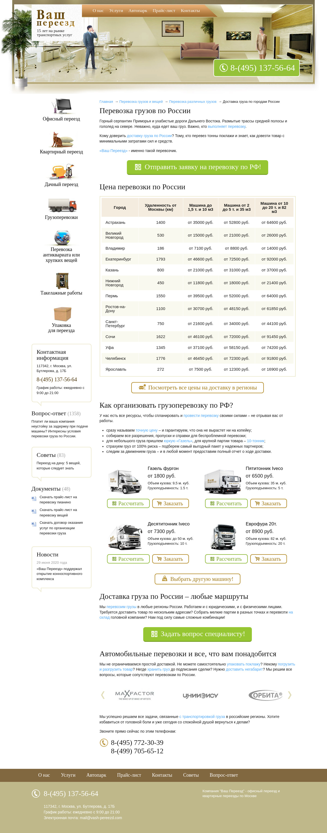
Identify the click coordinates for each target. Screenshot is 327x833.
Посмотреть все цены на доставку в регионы (202, 387)
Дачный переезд (61, 184)
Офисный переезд (61, 119)
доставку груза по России (149, 136)
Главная (106, 102)
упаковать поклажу (244, 664)
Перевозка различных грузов (192, 102)
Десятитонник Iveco (169, 524)
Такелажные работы (61, 293)
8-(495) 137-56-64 (262, 68)
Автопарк (138, 10)
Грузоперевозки (61, 217)
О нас (98, 10)
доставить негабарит (244, 669)
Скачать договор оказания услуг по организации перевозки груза (61, 528)
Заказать (173, 503)
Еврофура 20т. (261, 524)
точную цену (147, 430)
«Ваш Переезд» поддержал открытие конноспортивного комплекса (59, 574)
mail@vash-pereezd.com (101, 818)
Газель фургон (163, 468)
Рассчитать (131, 503)
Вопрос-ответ (49, 413)
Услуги (116, 10)
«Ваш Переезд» (114, 150)
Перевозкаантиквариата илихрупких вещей (61, 255)
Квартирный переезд (61, 151)
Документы (46, 488)
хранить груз (158, 669)
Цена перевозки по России (142, 186)
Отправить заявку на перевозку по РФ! (203, 167)
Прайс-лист (164, 10)
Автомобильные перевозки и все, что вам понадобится (188, 653)
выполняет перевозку (227, 126)
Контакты (190, 10)
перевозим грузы (121, 607)
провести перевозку (201, 415)
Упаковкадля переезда (61, 328)
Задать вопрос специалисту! (203, 634)
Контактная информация (53, 354)
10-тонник (255, 441)
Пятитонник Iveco (264, 468)
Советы (46, 454)
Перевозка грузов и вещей (141, 102)
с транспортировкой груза (202, 716)
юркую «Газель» (178, 441)
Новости (48, 554)
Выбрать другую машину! (201, 579)
